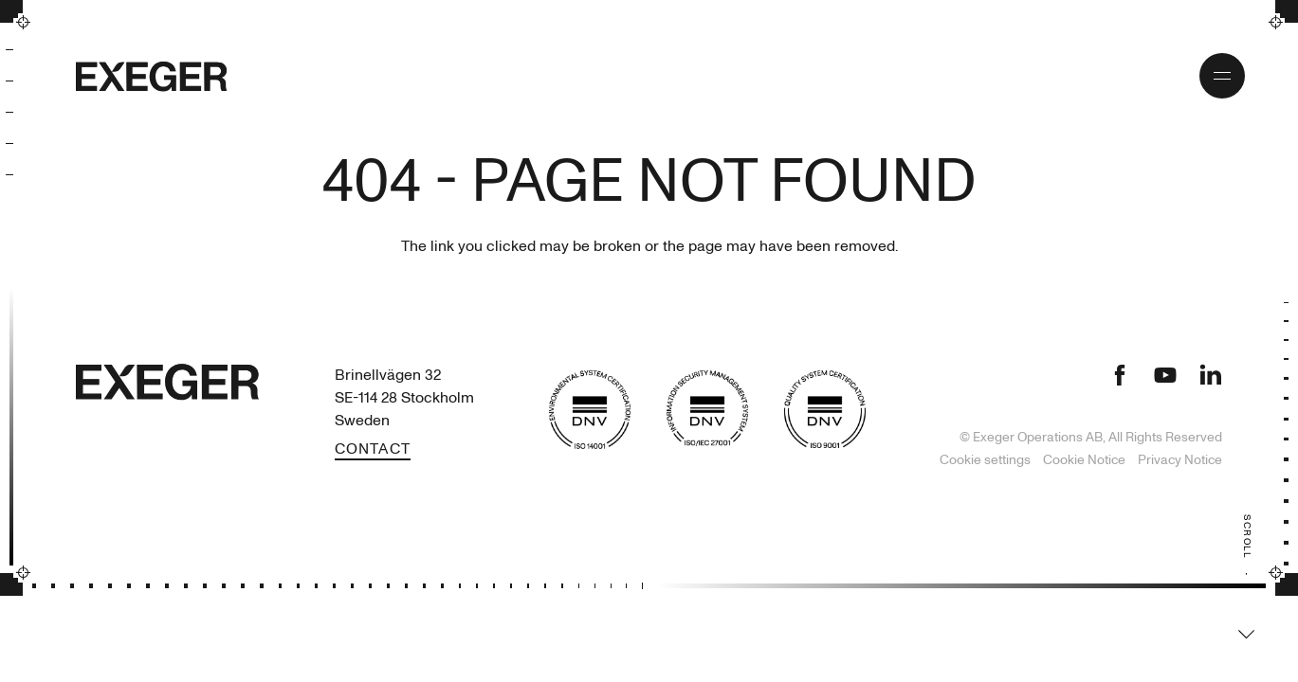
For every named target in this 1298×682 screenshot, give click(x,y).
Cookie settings (985, 460)
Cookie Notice (1085, 460)
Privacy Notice (1180, 460)
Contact (373, 449)
